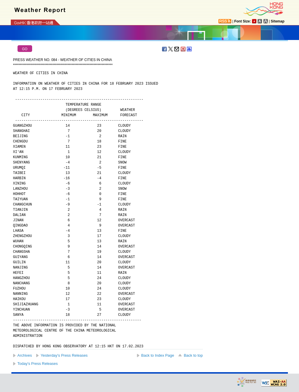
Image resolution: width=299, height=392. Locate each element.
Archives (25, 355)
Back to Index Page (157, 355)
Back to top (193, 355)
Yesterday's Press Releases (64, 355)
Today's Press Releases (38, 363)
